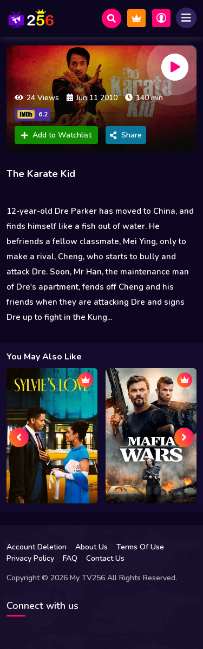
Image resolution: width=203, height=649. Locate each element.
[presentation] (19, 437)
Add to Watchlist (56, 135)
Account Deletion (36, 547)
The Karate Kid (40, 173)
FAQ (70, 558)
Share (126, 135)
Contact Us (105, 558)
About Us (91, 547)
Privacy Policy (30, 558)
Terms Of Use (140, 547)
